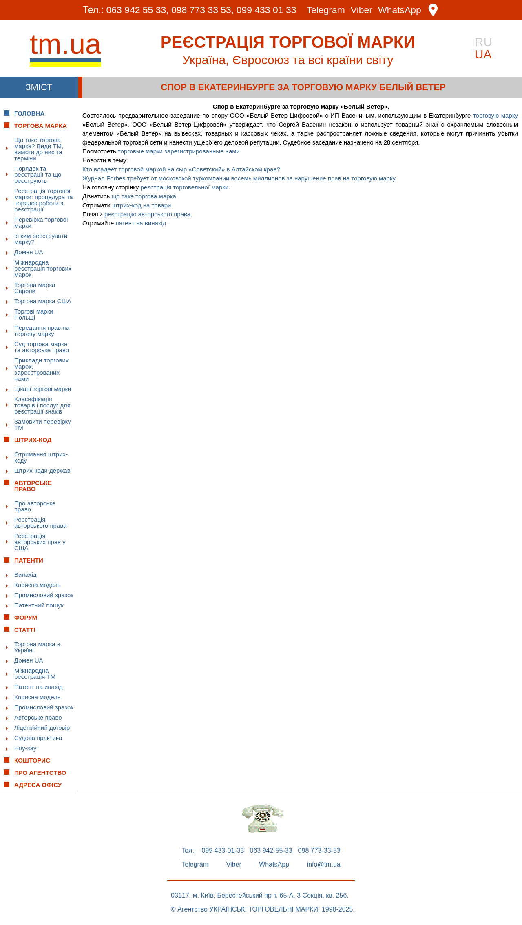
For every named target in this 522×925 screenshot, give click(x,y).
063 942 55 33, (137, 9)
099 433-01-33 (222, 850)
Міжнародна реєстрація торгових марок (42, 268)
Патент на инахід (38, 687)
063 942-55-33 (271, 850)
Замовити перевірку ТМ (42, 424)
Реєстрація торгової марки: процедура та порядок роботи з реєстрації (43, 200)
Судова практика (38, 738)
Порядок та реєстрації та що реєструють (37, 174)
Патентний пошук (39, 605)
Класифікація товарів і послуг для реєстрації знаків (42, 405)
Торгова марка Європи (34, 288)
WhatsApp (400, 10)
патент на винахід (141, 223)
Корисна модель (37, 585)
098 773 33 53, (202, 9)
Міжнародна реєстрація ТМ (34, 673)
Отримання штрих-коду (41, 457)
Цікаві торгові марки (42, 389)
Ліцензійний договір (42, 728)
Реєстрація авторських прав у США (40, 542)
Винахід (25, 574)
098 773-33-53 (319, 850)
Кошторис (32, 760)
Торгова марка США (42, 301)
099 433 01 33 (266, 9)
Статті (24, 629)
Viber (361, 10)
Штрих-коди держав (42, 470)
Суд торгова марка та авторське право (41, 347)
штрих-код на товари (141, 205)
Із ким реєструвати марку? (40, 239)
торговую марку (495, 115)
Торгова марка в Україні (37, 647)
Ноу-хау (25, 748)
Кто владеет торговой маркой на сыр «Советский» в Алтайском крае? (181, 169)
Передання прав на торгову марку (41, 331)
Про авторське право (34, 506)
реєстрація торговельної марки (185, 187)
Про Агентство (40, 772)
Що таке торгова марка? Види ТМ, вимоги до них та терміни (38, 149)
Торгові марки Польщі (33, 314)
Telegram (326, 10)
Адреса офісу (38, 784)
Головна (29, 113)
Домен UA (28, 252)
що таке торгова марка (143, 196)
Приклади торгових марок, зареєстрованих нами (41, 369)
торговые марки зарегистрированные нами (179, 151)
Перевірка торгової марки (41, 222)
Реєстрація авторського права (40, 522)
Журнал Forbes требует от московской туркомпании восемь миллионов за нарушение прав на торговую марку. (239, 178)
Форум (25, 617)
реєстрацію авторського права (147, 214)
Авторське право (38, 717)
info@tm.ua (324, 864)
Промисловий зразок (43, 595)
